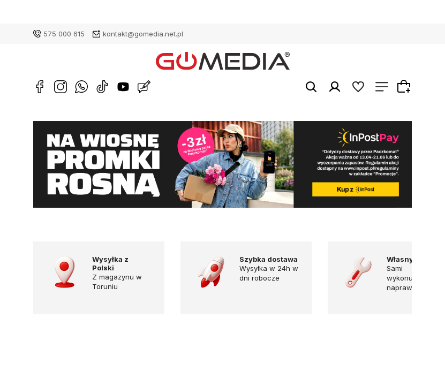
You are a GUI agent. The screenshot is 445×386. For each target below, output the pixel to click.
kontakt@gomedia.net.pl (143, 33)
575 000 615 (64, 33)
